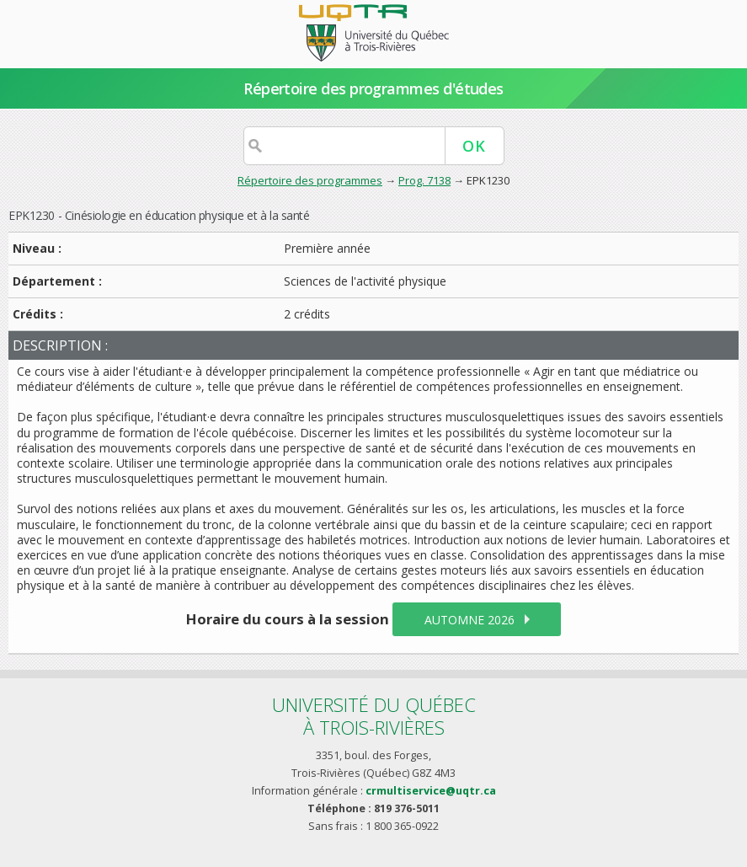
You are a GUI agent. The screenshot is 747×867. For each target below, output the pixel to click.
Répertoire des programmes (309, 180)
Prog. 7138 (424, 180)
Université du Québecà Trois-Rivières (374, 716)
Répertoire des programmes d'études (373, 88)
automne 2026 (469, 620)
